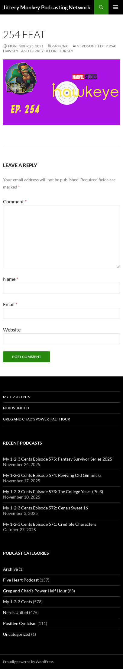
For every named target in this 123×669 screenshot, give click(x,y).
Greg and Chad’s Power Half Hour (36, 419)
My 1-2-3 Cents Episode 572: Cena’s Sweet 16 (45, 507)
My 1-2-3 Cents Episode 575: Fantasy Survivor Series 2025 (57, 458)
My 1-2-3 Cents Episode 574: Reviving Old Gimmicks (52, 475)
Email (10, 304)
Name (10, 279)
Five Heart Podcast (21, 579)
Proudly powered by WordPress (28, 661)
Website (12, 329)
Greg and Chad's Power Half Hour (35, 590)
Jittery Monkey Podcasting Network (46, 7)
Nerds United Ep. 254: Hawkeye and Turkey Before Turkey (59, 48)
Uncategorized (16, 634)
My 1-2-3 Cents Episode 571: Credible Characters (49, 524)
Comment (15, 201)
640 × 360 (60, 46)
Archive (10, 569)
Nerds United (16, 408)
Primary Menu (115, 7)
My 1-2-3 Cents (16, 397)
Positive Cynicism (20, 623)
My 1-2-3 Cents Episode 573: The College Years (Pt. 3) (53, 491)
